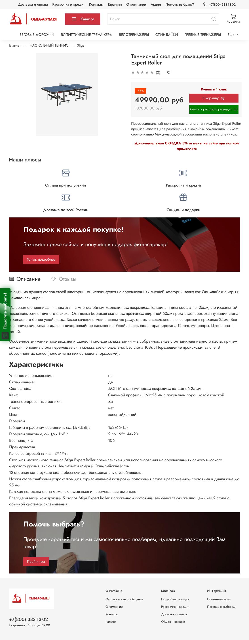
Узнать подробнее (41, 259)
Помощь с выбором (221, 606)
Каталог (83, 19)
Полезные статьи (219, 599)
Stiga (80, 45)
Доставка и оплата (33, 4)
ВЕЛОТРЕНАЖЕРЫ (134, 34)
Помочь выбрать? (179, 4)
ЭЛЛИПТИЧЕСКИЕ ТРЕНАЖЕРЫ (86, 34)
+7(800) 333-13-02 (219, 4)
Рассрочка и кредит (68, 4)
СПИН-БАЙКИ (166, 34)
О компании (136, 4)
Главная (15, 45)
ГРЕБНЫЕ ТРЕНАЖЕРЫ (203, 34)
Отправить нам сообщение (124, 599)
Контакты (96, 4)
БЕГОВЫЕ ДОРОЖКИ (36, 34)
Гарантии (115, 4)
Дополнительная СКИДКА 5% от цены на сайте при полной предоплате (187, 146)
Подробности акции (175, 599)
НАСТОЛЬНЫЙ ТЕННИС (49, 45)
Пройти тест (36, 561)
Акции (156, 4)
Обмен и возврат (173, 621)
